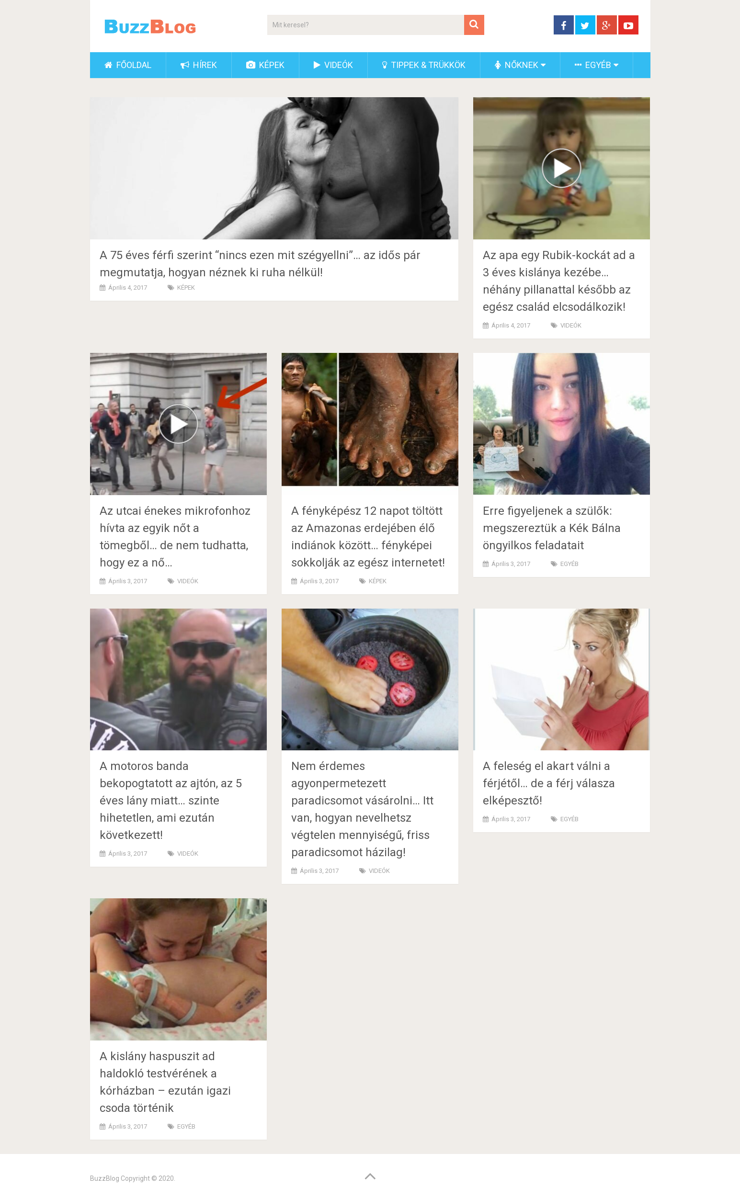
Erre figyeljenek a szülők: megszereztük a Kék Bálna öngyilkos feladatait (552, 528)
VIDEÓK (333, 65)
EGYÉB (593, 65)
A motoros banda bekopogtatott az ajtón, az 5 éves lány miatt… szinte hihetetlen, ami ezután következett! (171, 800)
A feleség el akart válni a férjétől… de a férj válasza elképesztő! (549, 783)
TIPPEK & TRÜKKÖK (424, 65)
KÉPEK (265, 65)
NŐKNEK (516, 65)
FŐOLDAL (127, 65)
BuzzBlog (104, 1178)
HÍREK (199, 65)
